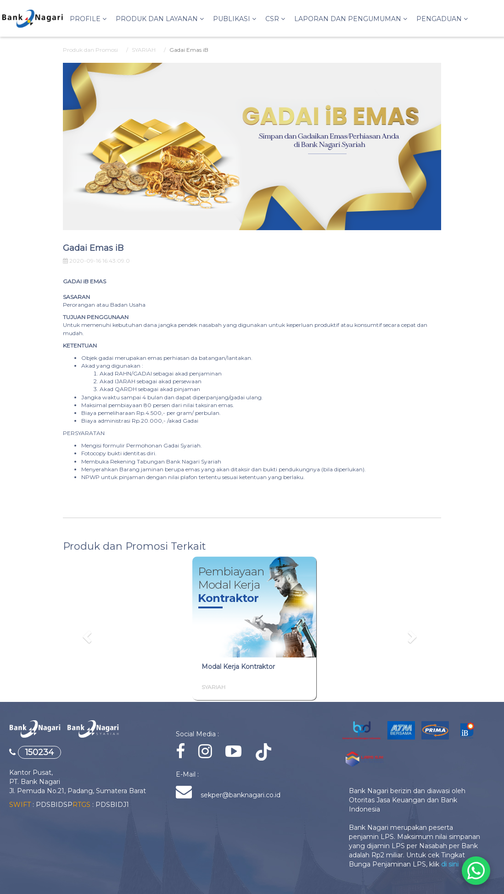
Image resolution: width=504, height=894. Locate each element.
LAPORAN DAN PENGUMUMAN (350, 19)
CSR (275, 19)
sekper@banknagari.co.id (239, 795)
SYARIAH (144, 49)
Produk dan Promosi (90, 49)
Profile (88, 19)
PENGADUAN (442, 19)
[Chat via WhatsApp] (476, 870)
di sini (450, 864)
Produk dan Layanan (160, 19)
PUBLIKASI (234, 19)
